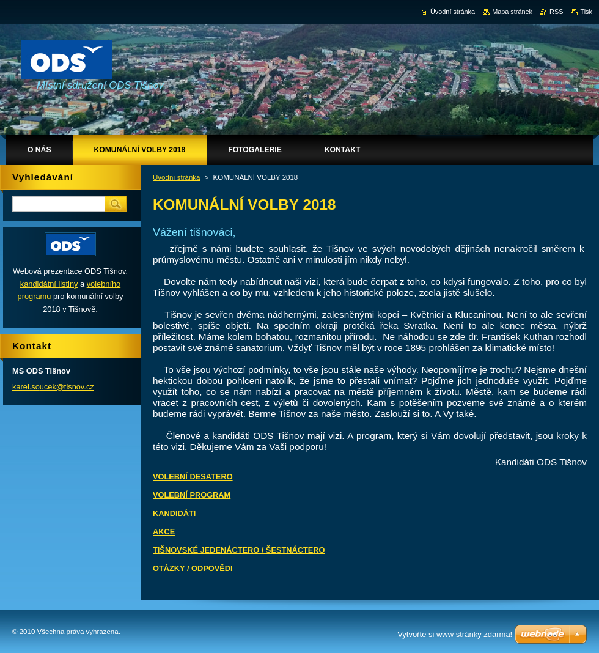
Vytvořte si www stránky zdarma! (454, 634)
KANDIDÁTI (174, 513)
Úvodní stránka (176, 177)
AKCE (164, 531)
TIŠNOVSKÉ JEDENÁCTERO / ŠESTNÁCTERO (239, 550)
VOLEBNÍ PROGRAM (191, 495)
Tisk (586, 11)
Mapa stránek (512, 11)
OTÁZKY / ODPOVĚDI (193, 568)
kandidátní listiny (49, 284)
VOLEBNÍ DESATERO (193, 476)
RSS (556, 11)
